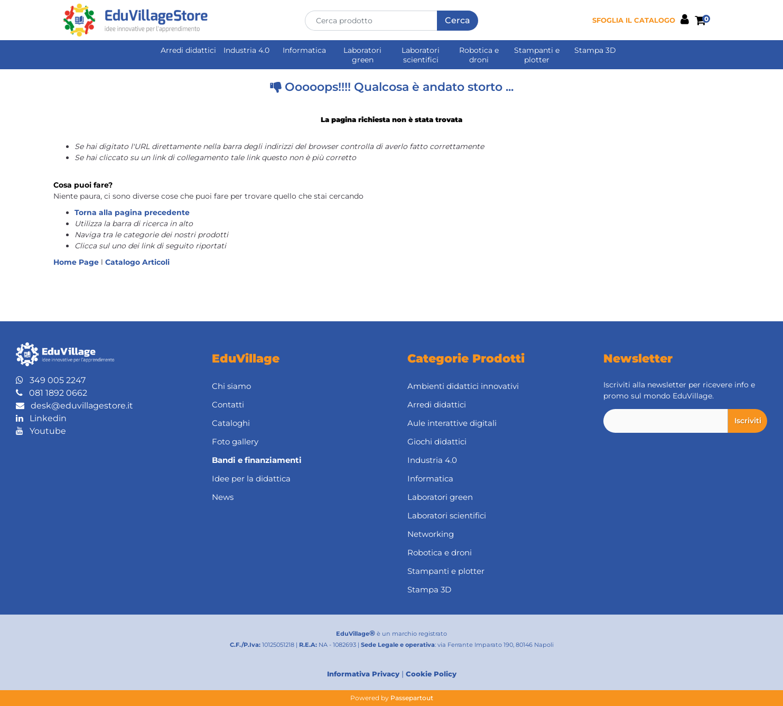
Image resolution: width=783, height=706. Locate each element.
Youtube (41, 431)
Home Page (77, 262)
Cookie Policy (431, 674)
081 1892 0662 (51, 393)
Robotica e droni (479, 54)
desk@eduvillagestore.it (74, 406)
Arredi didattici (188, 50)
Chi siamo (231, 386)
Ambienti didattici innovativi (463, 386)
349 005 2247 (51, 380)
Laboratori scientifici (421, 54)
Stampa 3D (595, 50)
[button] (457, 21)
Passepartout (411, 698)
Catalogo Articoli (137, 262)
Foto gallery (235, 441)
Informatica (304, 50)
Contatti (228, 405)
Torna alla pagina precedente (132, 212)
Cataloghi (231, 423)
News (223, 497)
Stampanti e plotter (537, 54)
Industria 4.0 (246, 50)
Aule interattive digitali (452, 423)
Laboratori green (362, 54)
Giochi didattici (437, 441)
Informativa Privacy (363, 674)
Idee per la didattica (251, 478)
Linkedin (41, 418)
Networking (430, 534)
